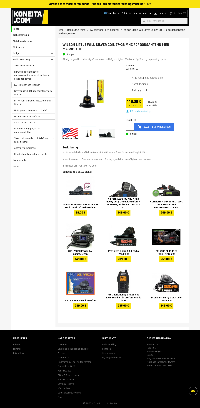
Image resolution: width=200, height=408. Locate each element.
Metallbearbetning (22, 41)
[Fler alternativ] (193, 391)
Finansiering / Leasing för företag (74, 362)
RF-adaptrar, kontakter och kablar (31, 154)
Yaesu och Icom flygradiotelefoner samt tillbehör (31, 140)
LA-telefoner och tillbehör (27, 84)
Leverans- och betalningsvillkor (73, 348)
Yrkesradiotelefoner (24, 65)
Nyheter (17, 348)
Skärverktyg (19, 47)
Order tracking (109, 344)
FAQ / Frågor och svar (68, 375)
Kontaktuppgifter (143, 13)
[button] (138, 111)
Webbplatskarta (66, 384)
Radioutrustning (21, 59)
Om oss (61, 353)
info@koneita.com (166, 362)
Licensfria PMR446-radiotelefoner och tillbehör (33, 92)
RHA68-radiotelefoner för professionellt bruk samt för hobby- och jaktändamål (32, 75)
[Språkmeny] (112, 13)
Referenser (63, 357)
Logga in (106, 348)
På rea (16, 28)
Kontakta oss (64, 370)
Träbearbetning (21, 35)
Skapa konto (108, 353)
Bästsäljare (18, 353)
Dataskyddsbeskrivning (69, 392)
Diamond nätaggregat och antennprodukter (27, 130)
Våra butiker (64, 388)
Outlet (16, 166)
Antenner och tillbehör (25, 148)
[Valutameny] (127, 13)
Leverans (62, 344)
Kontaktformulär (66, 379)
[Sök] (164, 21)
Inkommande (19, 160)
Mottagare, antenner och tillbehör (31, 110)
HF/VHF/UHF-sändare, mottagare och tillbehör (32, 102)
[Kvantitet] (130, 127)
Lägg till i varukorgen (154, 127)
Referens (130, 65)
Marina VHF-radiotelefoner (27, 116)
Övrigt (16, 53)
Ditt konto (109, 338)
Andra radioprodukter (25, 122)
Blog (60, 397)
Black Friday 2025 (66, 366)
